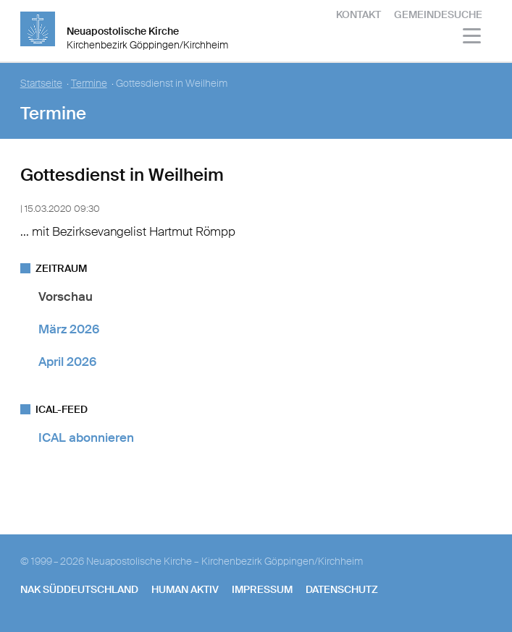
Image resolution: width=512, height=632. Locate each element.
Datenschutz (342, 589)
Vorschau (65, 296)
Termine (89, 83)
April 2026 (67, 362)
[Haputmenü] (472, 38)
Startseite (41, 83)
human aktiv (185, 589)
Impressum (262, 589)
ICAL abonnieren (86, 437)
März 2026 (68, 329)
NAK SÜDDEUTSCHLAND (79, 589)
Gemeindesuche (438, 14)
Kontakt (358, 14)
